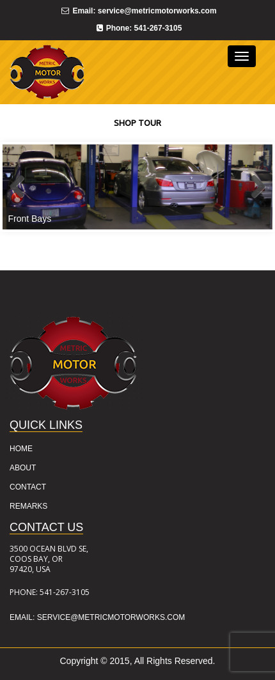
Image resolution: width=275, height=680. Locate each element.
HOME (21, 448)
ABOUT (23, 467)
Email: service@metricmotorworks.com (97, 617)
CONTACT (28, 487)
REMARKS (28, 506)
